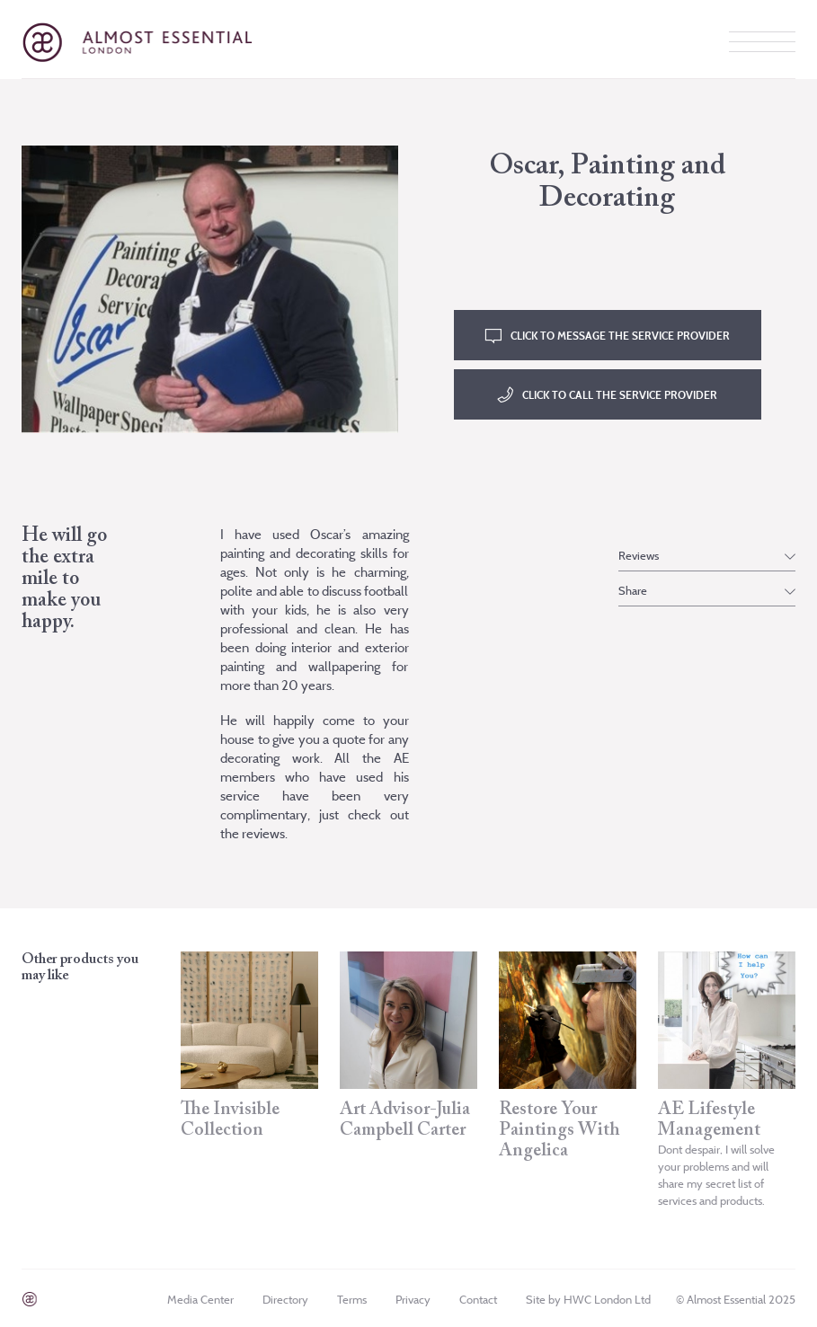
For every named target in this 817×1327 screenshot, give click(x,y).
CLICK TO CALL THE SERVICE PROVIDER (619, 395)
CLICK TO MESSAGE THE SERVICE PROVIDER (620, 335)
